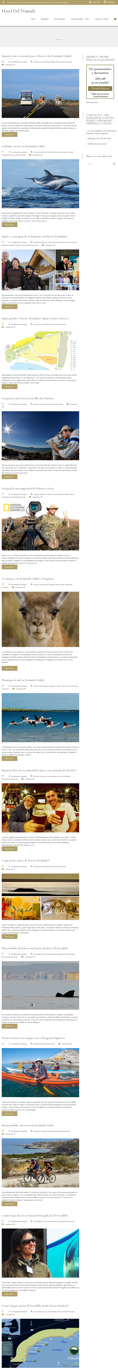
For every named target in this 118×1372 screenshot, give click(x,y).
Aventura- (37, 1131)
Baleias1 (43, 494)
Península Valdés (49, 62)
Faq (41, 62)
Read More (9, 134)
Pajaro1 (58, 686)
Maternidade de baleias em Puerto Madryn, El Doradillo (35, 948)
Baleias (37, 494)
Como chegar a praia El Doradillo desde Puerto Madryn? (35, 1305)
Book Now (94, 2)
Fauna (49, 494)
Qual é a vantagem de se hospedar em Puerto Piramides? (35, 236)
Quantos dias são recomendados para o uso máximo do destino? (39, 770)
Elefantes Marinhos (40, 242)
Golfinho (54, 152)
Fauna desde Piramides (42, 152)
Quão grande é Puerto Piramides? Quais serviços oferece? (35, 318)
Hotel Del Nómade (19, 11)
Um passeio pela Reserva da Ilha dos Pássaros (28, 398)
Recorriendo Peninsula (64, 62)
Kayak (36, 1044)
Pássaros (73, 242)
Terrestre (5, 587)
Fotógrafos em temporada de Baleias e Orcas (28, 488)
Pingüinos (18, 245)
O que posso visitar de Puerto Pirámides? (26, 860)
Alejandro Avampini (20, 62)
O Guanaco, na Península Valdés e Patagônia (28, 578)
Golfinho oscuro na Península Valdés (23, 146)
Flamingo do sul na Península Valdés (23, 680)
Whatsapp (109, 2)
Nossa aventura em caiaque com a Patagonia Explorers (33, 1038)
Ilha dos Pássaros (40, 404)
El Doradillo (37, 954)
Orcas (67, 242)
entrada (36, 62)
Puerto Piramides (43, 324)
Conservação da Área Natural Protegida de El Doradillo (35, 1215)
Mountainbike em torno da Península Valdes (28, 1125)
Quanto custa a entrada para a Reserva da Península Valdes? (37, 56)
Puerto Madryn (63, 152)
